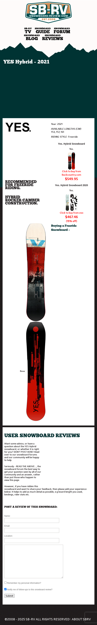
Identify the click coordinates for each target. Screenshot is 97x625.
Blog (32, 37)
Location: (8, 536)
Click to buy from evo (71, 212)
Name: (7, 516)
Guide (43, 31)
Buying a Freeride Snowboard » (64, 227)
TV (28, 31)
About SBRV (81, 619)
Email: (7, 526)
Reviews (52, 37)
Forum (62, 31)
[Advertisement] (48, 91)
